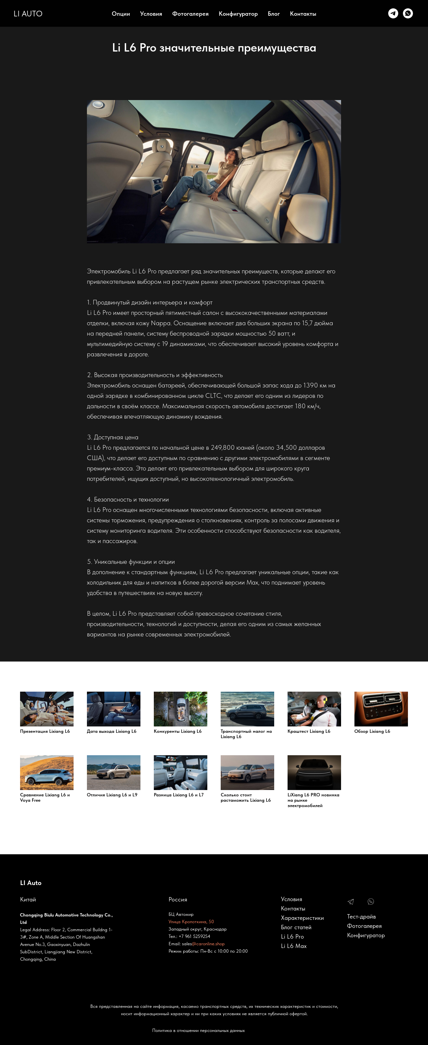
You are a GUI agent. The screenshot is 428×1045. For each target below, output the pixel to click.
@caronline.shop (208, 943)
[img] (351, 902)
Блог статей (296, 927)
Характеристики (302, 917)
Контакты (303, 13)
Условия (151, 13)
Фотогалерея (190, 13)
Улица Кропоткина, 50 (191, 921)
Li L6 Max (294, 945)
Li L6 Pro (292, 936)
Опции (121, 13)
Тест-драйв (361, 916)
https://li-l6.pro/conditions (122, 876)
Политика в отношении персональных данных (198, 1030)
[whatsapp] (408, 13)
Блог (274, 13)
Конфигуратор (238, 13)
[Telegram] (393, 13)
